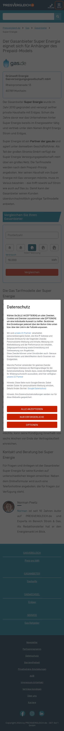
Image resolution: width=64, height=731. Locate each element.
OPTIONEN (32, 424)
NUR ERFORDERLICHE (32, 417)
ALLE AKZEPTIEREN (32, 409)
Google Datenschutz (37, 388)
